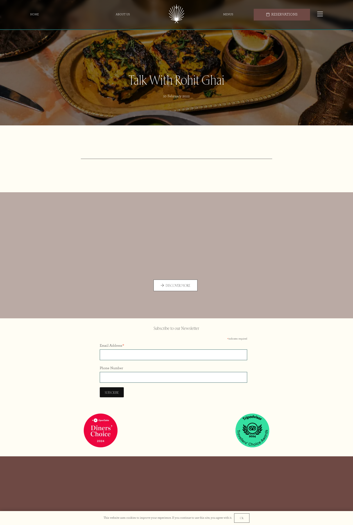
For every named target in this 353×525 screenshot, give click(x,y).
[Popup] (320, 14)
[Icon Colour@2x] (177, 15)
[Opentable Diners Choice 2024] (100, 430)
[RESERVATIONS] (282, 14)
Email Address (112, 346)
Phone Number (111, 368)
